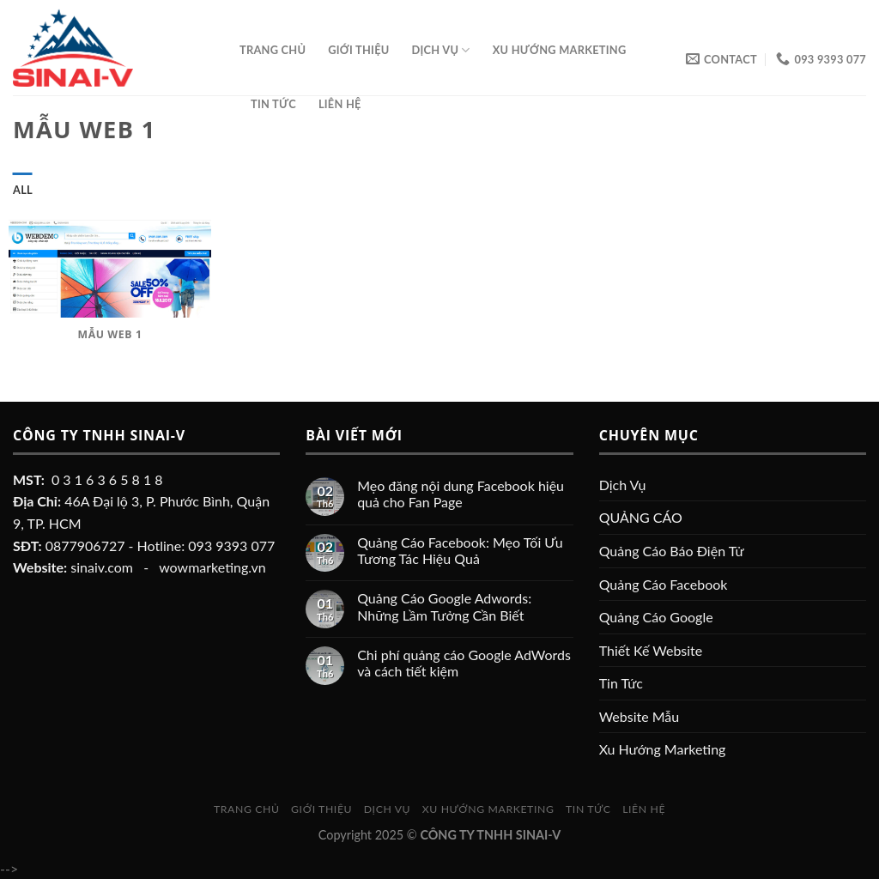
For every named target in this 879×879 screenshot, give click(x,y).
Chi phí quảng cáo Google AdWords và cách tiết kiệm (464, 662)
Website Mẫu (639, 716)
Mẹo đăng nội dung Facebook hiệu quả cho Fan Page (460, 493)
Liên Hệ (339, 104)
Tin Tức (273, 104)
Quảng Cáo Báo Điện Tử (671, 551)
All (23, 190)
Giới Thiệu (358, 50)
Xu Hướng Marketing (560, 50)
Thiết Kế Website (651, 650)
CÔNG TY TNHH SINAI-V (490, 834)
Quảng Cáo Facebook (663, 584)
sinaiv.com (101, 567)
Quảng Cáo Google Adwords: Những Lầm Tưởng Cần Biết (444, 606)
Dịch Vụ (441, 50)
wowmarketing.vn (212, 567)
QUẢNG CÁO (640, 517)
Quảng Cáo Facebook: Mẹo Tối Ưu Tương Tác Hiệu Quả (460, 550)
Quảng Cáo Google (656, 617)
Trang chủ (272, 50)
